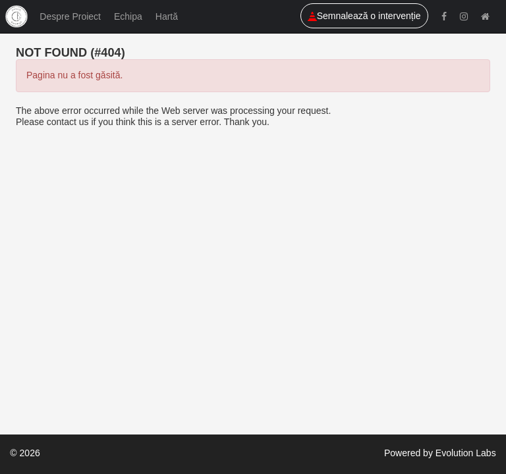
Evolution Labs (466, 453)
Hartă (166, 16)
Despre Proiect (70, 16)
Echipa (128, 16)
